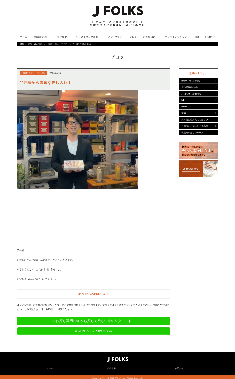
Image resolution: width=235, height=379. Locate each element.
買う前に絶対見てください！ (195, 119)
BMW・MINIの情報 (35, 44)
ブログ (133, 37)
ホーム (23, 37)
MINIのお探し (42, 37)
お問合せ (210, 37)
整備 (183, 113)
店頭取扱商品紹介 (190, 87)
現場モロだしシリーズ (192, 132)
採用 (197, 37)
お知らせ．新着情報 (191, 93)
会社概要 (62, 37)
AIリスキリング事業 (87, 37)
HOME (21, 44)
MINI (183, 100)
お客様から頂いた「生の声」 (58, 44)
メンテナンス (115, 37)
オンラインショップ (176, 37)
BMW (184, 106)
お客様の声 (149, 37)
